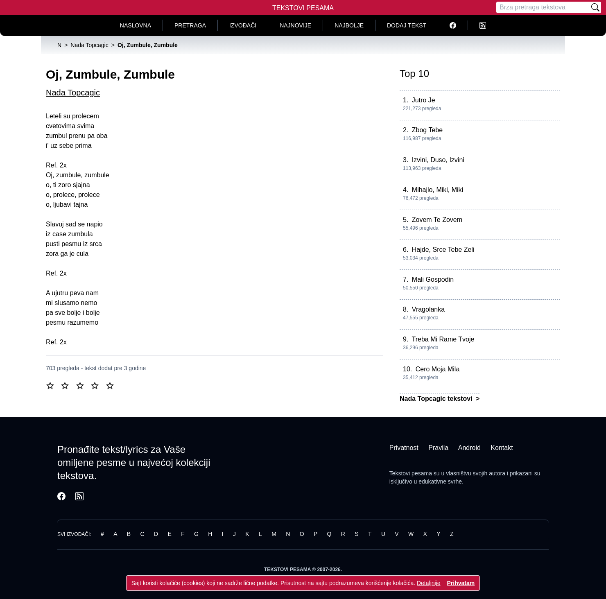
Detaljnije (429, 583)
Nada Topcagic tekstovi (437, 398)
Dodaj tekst (406, 25)
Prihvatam (461, 583)
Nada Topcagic (73, 92)
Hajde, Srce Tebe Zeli (443, 249)
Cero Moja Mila (438, 369)
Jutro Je (423, 100)
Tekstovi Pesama (303, 8)
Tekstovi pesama (410, 473)
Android (469, 447)
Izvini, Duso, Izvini (438, 159)
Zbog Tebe (427, 130)
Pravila (438, 447)
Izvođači (242, 25)
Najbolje (349, 25)
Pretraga (190, 25)
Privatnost (403, 447)
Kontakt (502, 447)
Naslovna (135, 25)
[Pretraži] (595, 7)
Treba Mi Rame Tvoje (443, 339)
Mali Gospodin (433, 279)
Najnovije (295, 25)
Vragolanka (428, 309)
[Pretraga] (543, 7)
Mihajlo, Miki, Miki (437, 189)
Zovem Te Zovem (437, 219)
